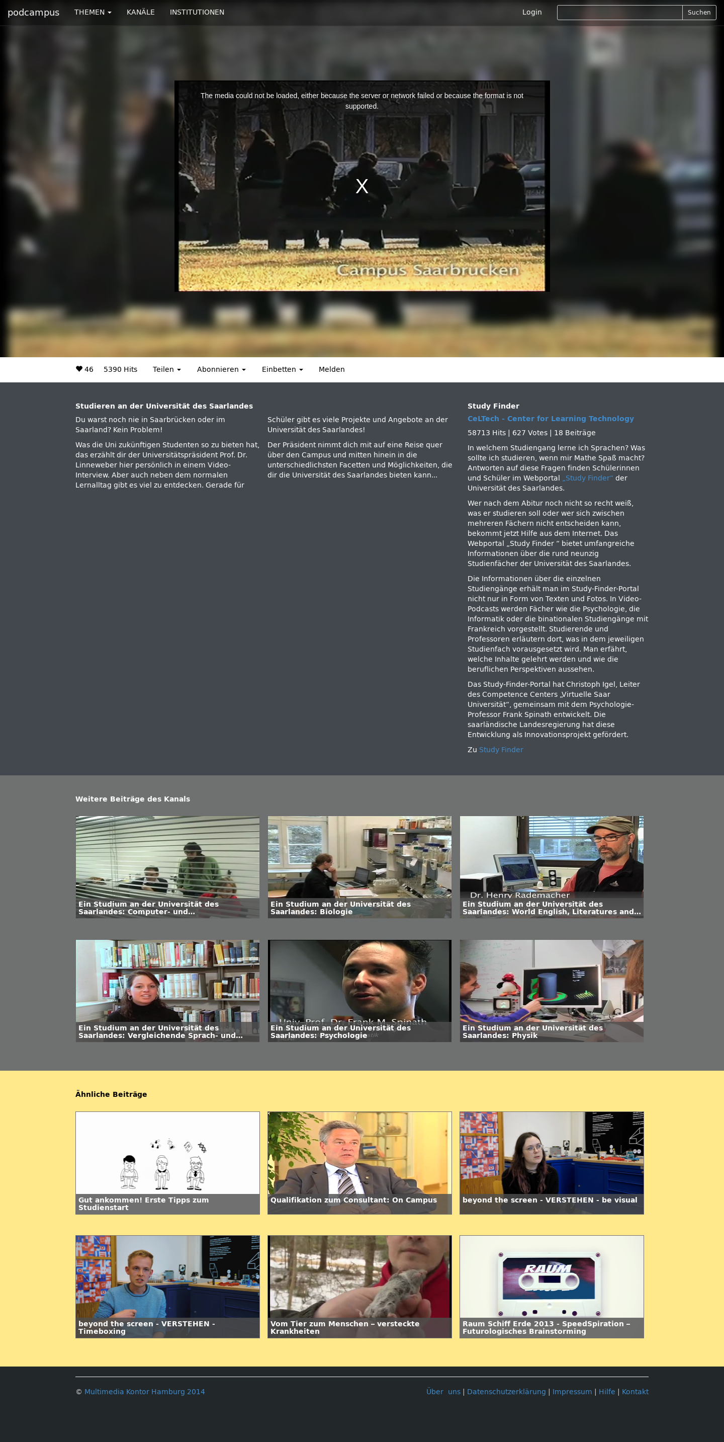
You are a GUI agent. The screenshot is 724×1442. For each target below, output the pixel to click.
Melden (332, 369)
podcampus (33, 12)
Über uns (443, 1392)
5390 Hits (120, 369)
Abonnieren (221, 369)
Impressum (572, 1392)
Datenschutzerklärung (506, 1392)
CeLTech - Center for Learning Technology (551, 419)
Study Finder (501, 750)
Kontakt (635, 1392)
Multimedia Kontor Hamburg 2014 (144, 1392)
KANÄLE (141, 12)
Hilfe (607, 1392)
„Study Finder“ (588, 478)
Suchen (699, 12)
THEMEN (93, 12)
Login (532, 12)
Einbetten (282, 369)
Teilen (167, 369)
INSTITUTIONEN (197, 12)
